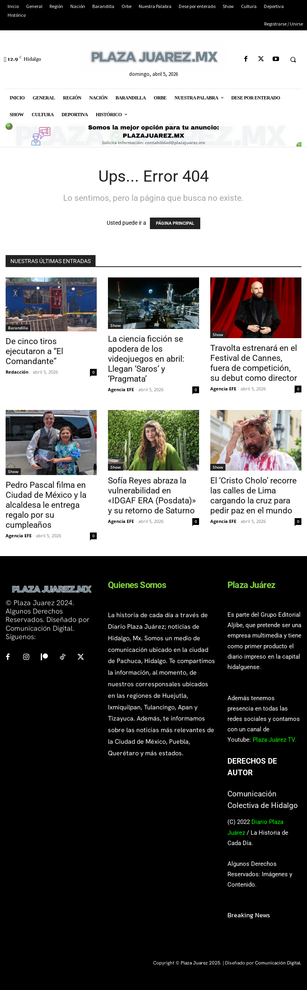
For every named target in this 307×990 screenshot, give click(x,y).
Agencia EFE (121, 389)
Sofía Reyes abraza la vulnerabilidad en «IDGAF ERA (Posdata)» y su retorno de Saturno (152, 495)
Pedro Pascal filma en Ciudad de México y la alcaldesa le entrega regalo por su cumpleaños (46, 505)
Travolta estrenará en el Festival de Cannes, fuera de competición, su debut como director (253, 363)
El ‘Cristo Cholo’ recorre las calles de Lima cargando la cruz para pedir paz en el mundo (253, 495)
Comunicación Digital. (278, 963)
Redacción (17, 372)
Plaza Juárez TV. (274, 739)
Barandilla (18, 328)
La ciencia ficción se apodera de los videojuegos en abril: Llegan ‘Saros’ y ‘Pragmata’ (146, 359)
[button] (293, 59)
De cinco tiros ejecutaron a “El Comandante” (34, 351)
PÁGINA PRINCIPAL (175, 223)
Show (115, 325)
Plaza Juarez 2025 (200, 963)
